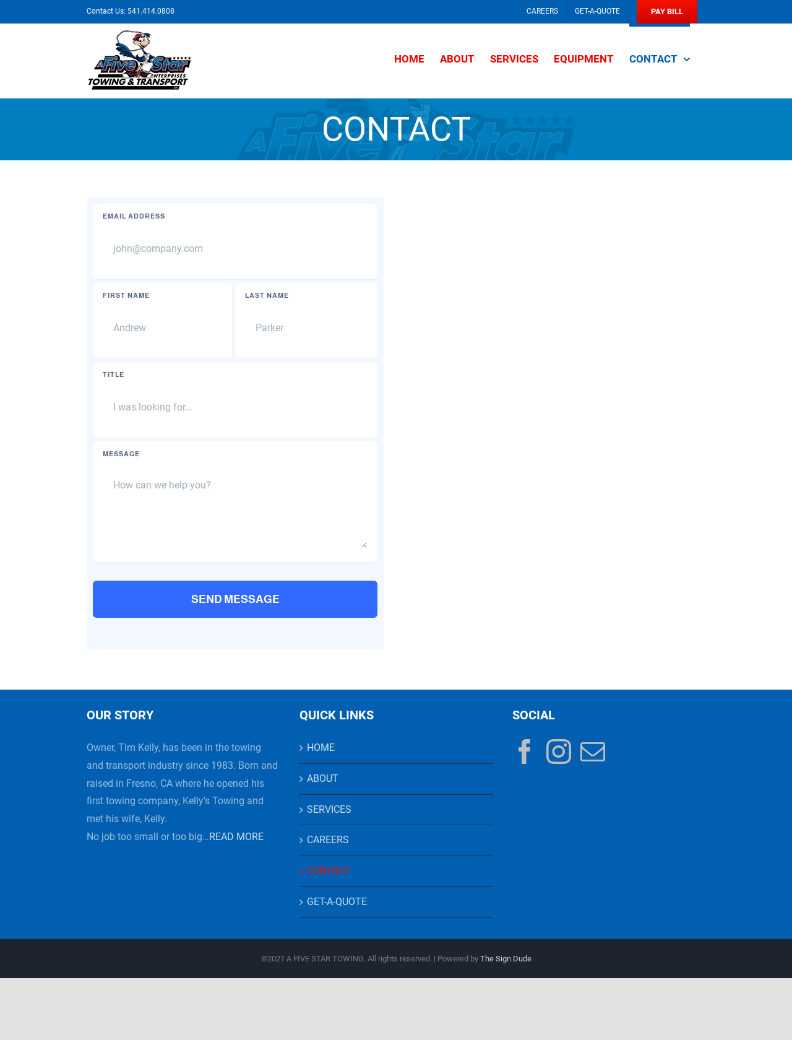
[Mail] (592, 751)
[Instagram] (558, 751)
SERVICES (329, 809)
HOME (321, 747)
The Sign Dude (506, 958)
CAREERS (328, 840)
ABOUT (322, 778)
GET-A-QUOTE (337, 902)
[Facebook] (524, 751)
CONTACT (329, 871)
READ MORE (236, 837)
